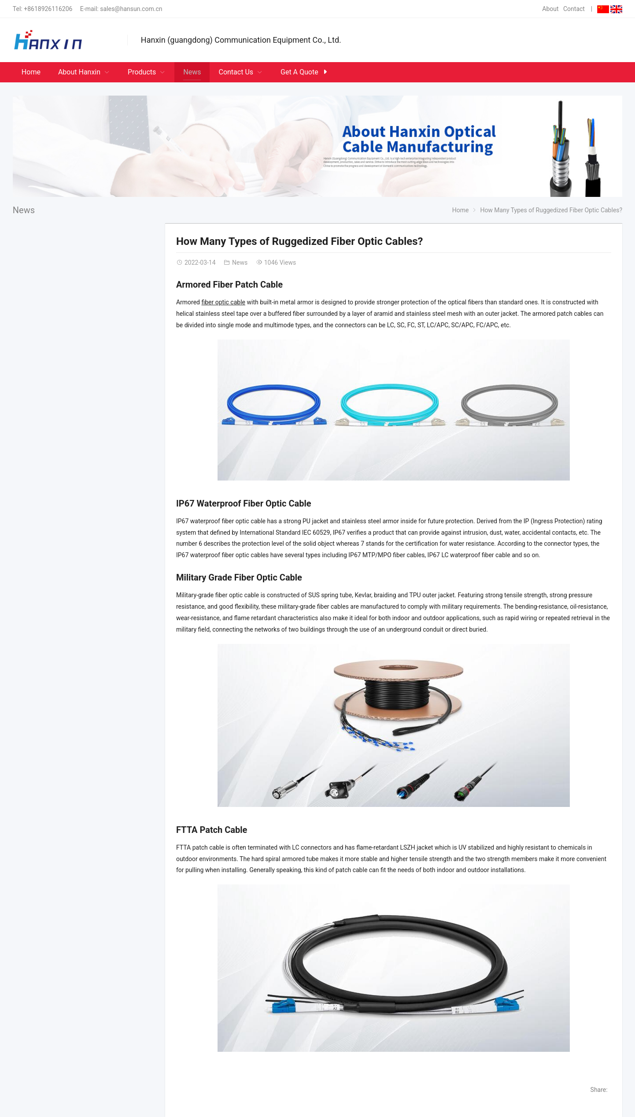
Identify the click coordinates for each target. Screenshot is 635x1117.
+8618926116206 (48, 8)
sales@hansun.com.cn (131, 8)
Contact (574, 8)
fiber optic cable (223, 302)
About (550, 8)
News (24, 210)
